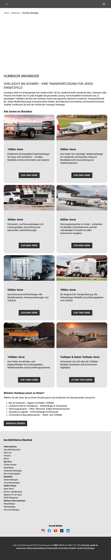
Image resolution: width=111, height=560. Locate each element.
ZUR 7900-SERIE (82, 312)
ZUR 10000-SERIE (29, 379)
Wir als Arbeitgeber (12, 473)
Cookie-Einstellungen (86, 548)
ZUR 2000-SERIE (82, 175)
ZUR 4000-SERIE (82, 245)
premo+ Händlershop (13, 492)
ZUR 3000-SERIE (29, 245)
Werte (6, 458)
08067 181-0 (59, 545)
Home (6, 13)
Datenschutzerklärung (36, 548)
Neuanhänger (9, 504)
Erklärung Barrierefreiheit (57, 548)
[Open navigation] (8, 4)
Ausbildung (8, 467)
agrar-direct (9, 489)
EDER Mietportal (11, 498)
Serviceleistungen (11, 510)
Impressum (21, 548)
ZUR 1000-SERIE (29, 175)
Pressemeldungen (12, 483)
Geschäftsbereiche (12, 449)
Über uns (7, 452)
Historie (7, 455)
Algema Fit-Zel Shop (13, 495)
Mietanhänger (10, 507)
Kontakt (72, 548)
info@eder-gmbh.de (89, 545)
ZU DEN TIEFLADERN (81, 379)
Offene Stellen (10, 464)
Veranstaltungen (11, 479)
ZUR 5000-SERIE (29, 312)
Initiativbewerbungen (13, 470)
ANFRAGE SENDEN (15, 423)
